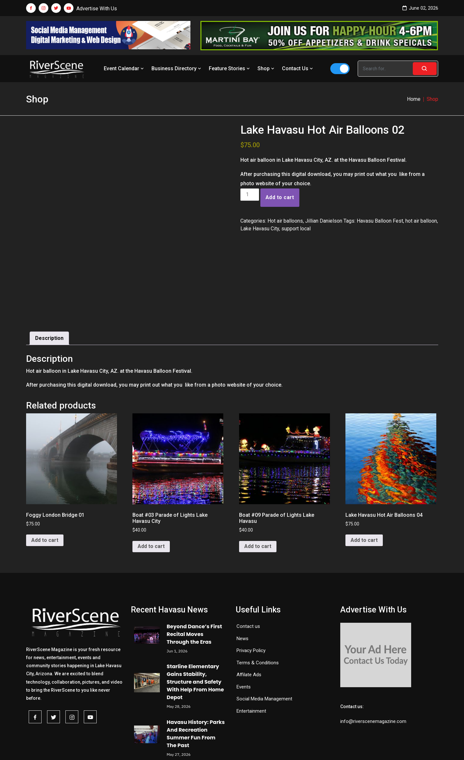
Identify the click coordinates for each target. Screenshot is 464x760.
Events (244, 621)
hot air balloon (421, 221)
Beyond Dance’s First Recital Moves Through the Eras (194, 568)
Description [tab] (49, 272)
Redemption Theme (299, 746)
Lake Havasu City (259, 229)
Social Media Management (264, 633)
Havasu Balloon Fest (380, 221)
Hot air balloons (285, 221)
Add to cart (280, 197)
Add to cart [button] (44, 474)
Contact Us (298, 68)
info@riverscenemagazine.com (373, 655)
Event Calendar (124, 68)
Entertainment (251, 645)
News (242, 572)
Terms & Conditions (258, 597)
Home (413, 99)
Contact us (248, 560)
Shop (266, 68)
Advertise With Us (96, 8)
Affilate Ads (249, 608)
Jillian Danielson (323, 221)
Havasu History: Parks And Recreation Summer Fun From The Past (196, 667)
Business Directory (176, 68)
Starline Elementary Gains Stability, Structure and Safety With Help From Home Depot (195, 616)
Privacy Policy (251, 584)
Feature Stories (230, 68)
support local (296, 229)
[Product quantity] (249, 194)
